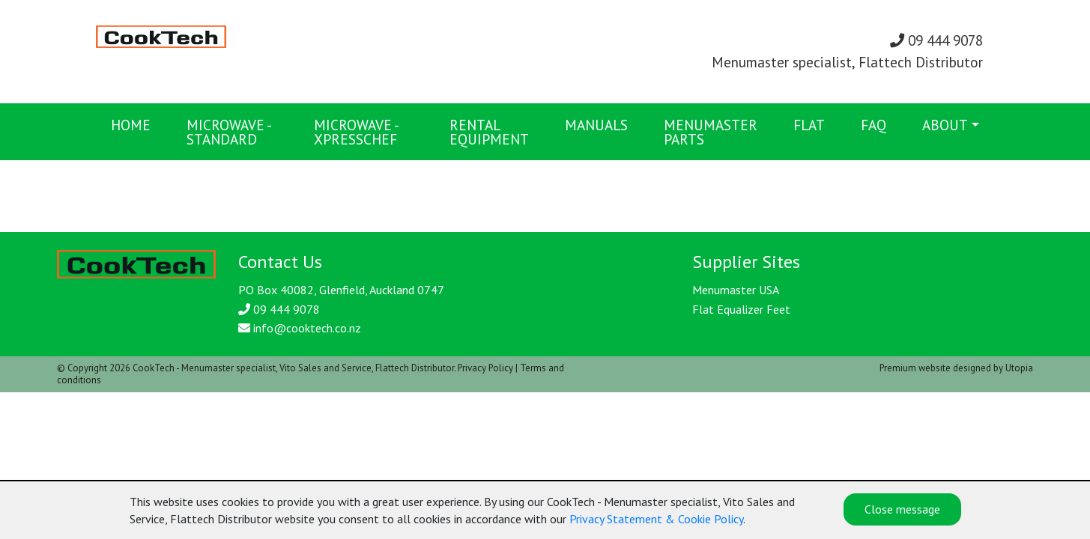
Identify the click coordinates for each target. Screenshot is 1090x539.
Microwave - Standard (228, 131)
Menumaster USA (735, 289)
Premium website (915, 368)
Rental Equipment (489, 131)
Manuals (596, 124)
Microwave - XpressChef (356, 131)
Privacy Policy (485, 368)
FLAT (809, 124)
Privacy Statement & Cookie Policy (656, 518)
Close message (902, 509)
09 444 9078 (936, 40)
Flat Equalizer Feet (741, 309)
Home (131, 124)
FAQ (873, 124)
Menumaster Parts (710, 131)
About (945, 124)
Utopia (1019, 368)
